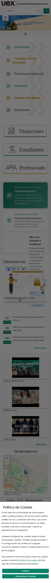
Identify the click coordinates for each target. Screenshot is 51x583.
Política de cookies (29, 560)
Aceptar (25, 571)
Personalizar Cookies (25, 576)
